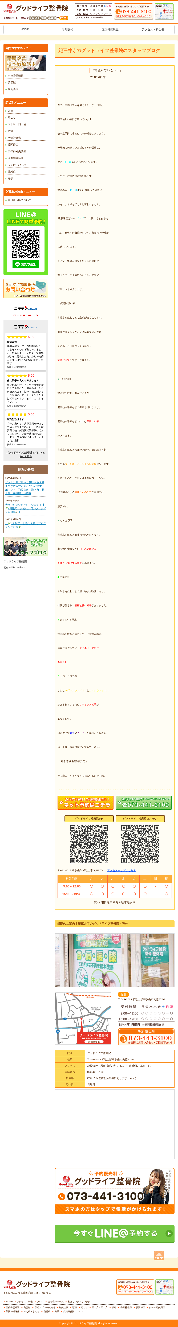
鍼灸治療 (13, 89)
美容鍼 (12, 82)
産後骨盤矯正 (15, 75)
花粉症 (12, 171)
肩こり (12, 117)
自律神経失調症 (17, 151)
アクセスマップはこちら (121, 870)
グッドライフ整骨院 (15, 561)
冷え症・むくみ (17, 164)
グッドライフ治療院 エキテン (140, 818)
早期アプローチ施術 (45, 1307)
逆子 (10, 178)
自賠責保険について (19, 200)
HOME (9, 1301)
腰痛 (10, 131)
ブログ (40, 1301)
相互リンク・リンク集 (79, 1301)
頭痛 (10, 110)
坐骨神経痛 (14, 137)
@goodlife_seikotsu (14, 567)
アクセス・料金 (25, 1301)
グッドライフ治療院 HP (89, 818)
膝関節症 (13, 144)
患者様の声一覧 (56, 1301)
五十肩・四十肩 (17, 124)
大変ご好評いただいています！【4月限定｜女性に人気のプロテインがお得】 (25, 508)
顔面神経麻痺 (15, 158)
